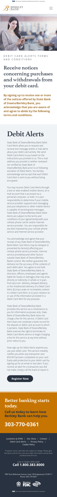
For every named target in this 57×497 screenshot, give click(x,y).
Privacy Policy (37, 441)
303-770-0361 (22, 424)
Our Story (31, 438)
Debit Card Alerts (18, 441)
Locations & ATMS (14, 438)
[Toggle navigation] (51, 8)
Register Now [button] (20, 378)
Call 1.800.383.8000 (28, 464)
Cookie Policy (29, 444)
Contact (43, 438)
